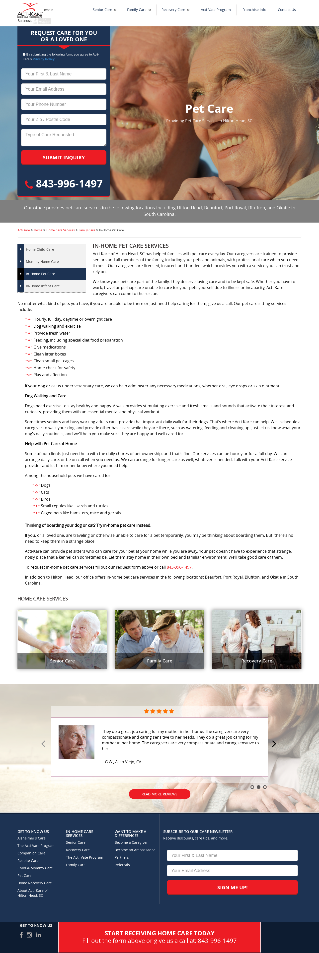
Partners (122, 857)
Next (275, 744)
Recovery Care (173, 10)
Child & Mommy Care (35, 868)
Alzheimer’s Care (31, 838)
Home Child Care (40, 249)
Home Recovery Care (34, 883)
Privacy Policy (44, 59)
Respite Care (28, 861)
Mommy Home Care (42, 262)
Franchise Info (254, 10)
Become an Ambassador (135, 850)
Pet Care (24, 876)
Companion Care (31, 853)
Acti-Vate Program (216, 10)
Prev (44, 744)
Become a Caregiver (131, 842)
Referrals (122, 865)
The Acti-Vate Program (36, 846)
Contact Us (287, 10)
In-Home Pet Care (40, 274)
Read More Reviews (159, 794)
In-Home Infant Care (43, 286)
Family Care (137, 10)
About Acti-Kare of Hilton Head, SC (32, 893)
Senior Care (102, 10)
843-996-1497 (64, 183)
